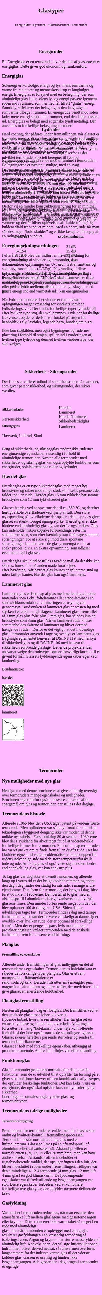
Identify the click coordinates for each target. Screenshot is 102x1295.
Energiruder (51, 51)
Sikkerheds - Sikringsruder (51, 371)
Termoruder (51, 770)
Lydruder (51, 129)
